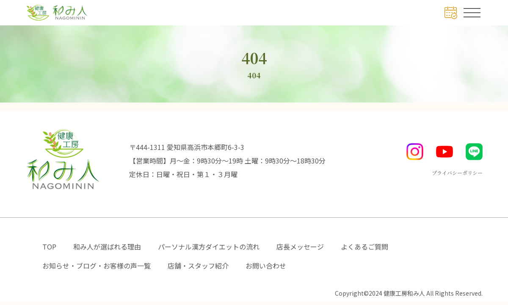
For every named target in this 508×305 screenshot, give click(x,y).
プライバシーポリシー (457, 172)
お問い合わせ (266, 266)
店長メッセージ (300, 246)
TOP (49, 246)
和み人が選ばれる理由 (107, 246)
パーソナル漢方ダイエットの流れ (209, 246)
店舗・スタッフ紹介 (198, 266)
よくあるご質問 (364, 246)
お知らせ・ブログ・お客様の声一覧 (96, 266)
